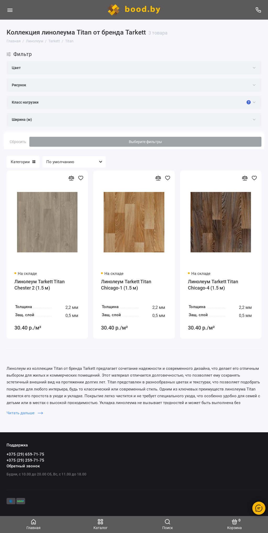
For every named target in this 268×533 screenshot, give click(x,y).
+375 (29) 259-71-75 (25, 460)
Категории (23, 162)
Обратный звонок (23, 466)
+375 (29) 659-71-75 (25, 454)
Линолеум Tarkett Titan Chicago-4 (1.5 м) (213, 285)
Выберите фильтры (145, 142)
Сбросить (18, 142)
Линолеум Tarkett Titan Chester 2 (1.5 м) (39, 285)
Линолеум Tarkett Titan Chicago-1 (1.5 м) (126, 285)
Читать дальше (25, 413)
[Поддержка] (258, 10)
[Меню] (10, 10)
